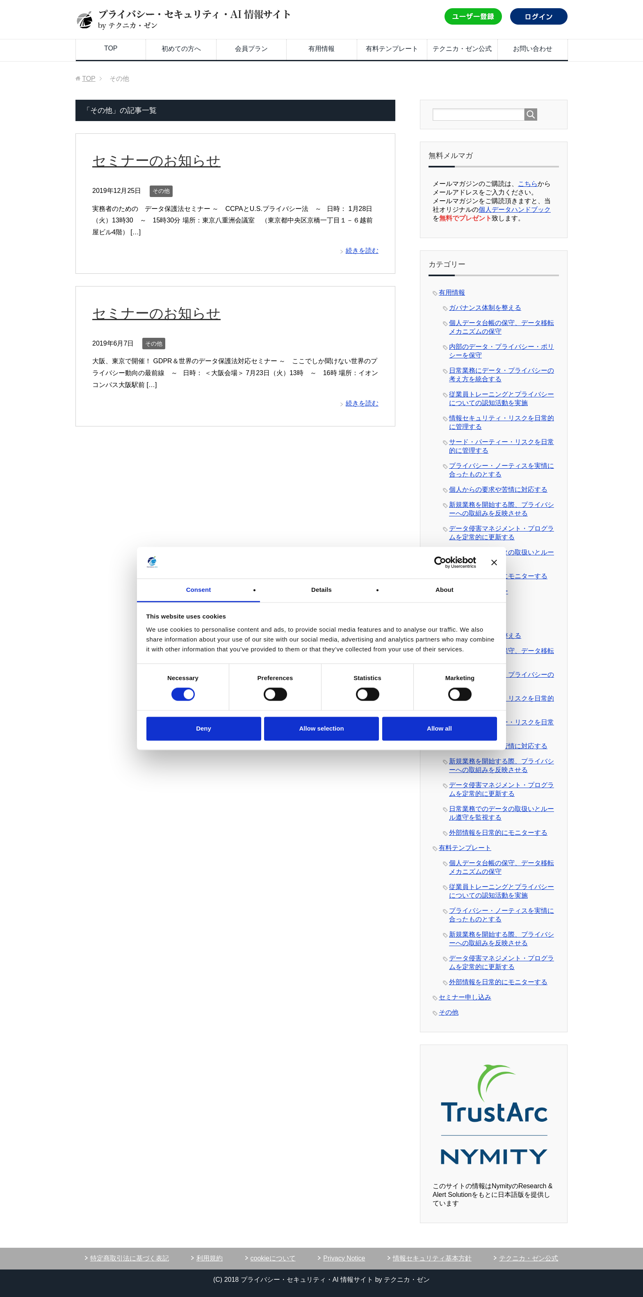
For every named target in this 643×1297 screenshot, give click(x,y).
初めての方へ (181, 48)
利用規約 (209, 1258)
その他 (161, 191)
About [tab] (445, 589)
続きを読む (362, 250)
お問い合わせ (532, 48)
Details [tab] (321, 589)
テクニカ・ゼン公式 (462, 48)
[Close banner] (494, 563)
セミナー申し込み (465, 997)
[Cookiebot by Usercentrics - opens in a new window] (440, 563)
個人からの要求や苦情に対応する (498, 489)
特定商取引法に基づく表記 (129, 1258)
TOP (111, 48)
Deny (203, 728)
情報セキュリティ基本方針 (432, 1258)
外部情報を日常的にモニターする (498, 832)
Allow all (439, 728)
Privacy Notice (344, 1258)
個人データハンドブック (515, 209)
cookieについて (273, 1258)
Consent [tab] (198, 589)
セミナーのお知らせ (156, 160)
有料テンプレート (392, 48)
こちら (528, 183)
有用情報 (321, 48)
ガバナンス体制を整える (485, 307)
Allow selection (321, 728)
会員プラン (251, 48)
